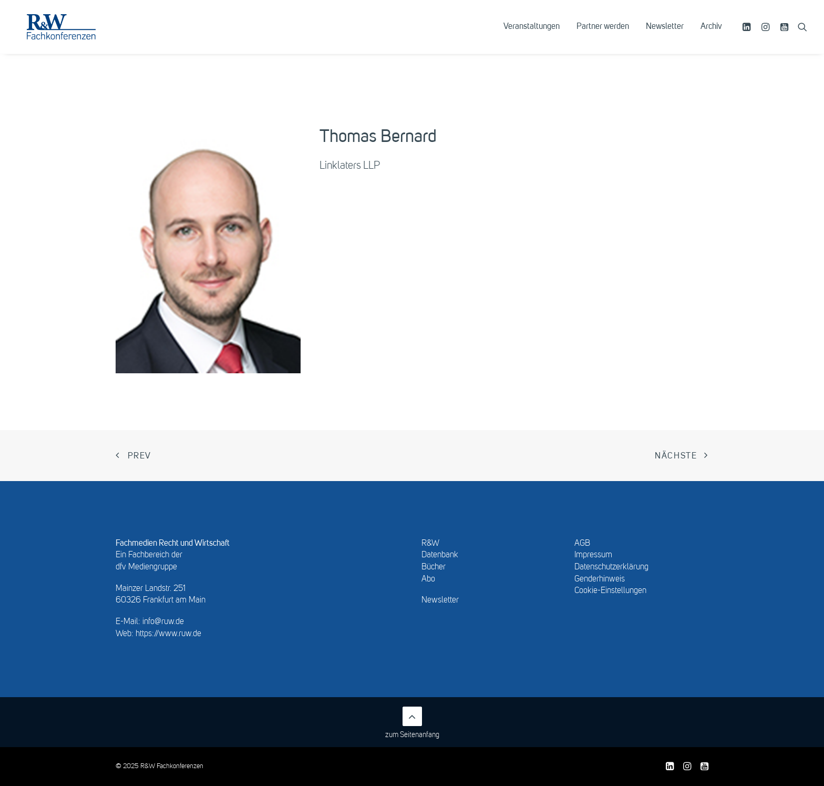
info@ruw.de (163, 622)
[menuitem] (531, 35)
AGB (582, 543)
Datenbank (439, 555)
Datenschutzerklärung (611, 567)
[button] (748, 35)
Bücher (433, 567)
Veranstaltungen (531, 35)
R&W (430, 543)
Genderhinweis (599, 579)
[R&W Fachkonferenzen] (76, 35)
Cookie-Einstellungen (610, 591)
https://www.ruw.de (168, 634)
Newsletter (665, 35)
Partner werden (602, 35)
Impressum (593, 555)
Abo (428, 579)
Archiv (711, 35)
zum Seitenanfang (412, 723)
